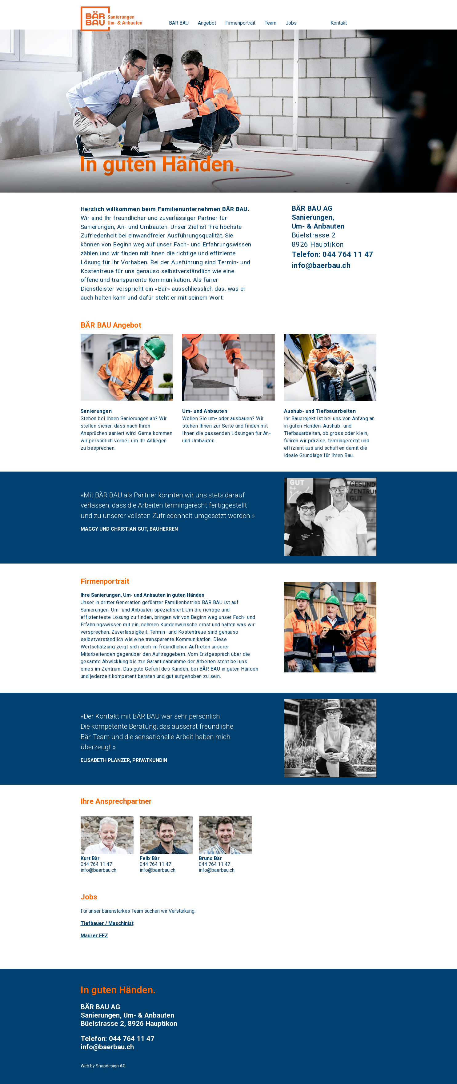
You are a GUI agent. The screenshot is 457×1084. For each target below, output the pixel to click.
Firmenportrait (240, 23)
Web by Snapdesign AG (103, 1065)
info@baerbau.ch (321, 265)
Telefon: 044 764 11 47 (332, 254)
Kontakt (339, 23)
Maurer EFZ (94, 936)
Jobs (291, 23)
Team (270, 23)
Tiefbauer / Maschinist (107, 923)
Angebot (207, 23)
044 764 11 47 (96, 864)
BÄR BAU (179, 23)
